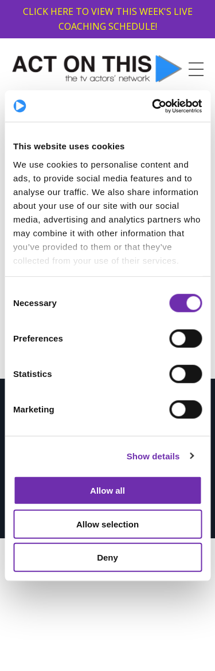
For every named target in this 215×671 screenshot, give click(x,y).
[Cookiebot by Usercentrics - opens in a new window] (153, 105)
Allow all (107, 490)
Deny (107, 557)
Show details (153, 455)
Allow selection (107, 524)
